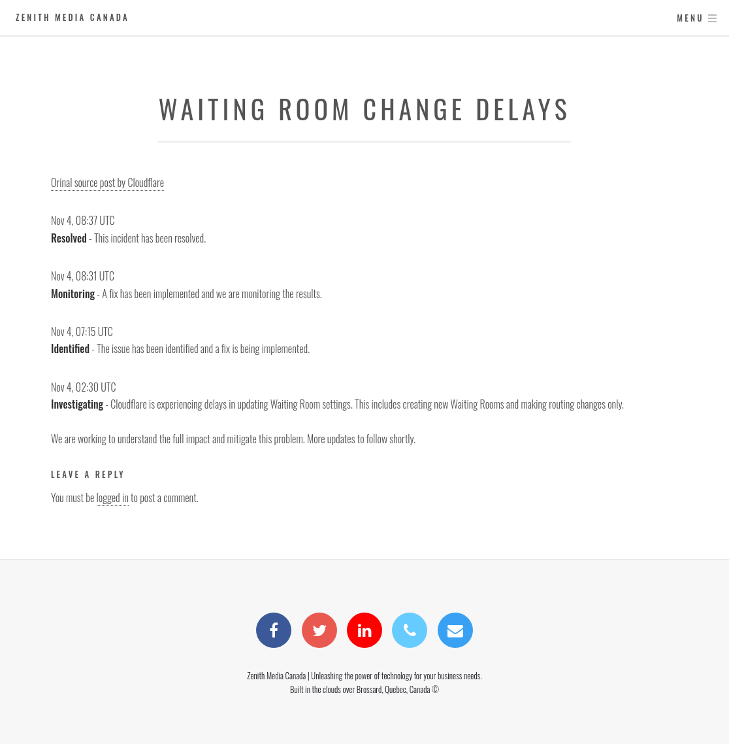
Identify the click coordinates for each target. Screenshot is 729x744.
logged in (113, 497)
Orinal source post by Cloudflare (107, 182)
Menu (690, 18)
